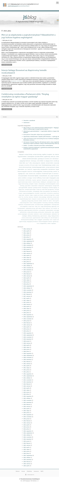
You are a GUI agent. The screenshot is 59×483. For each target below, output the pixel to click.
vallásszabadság (42, 183)
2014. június (26, 235)
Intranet (23, 471)
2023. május (26, 410)
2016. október (26, 288)
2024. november (27, 437)
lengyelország (21, 210)
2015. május (26, 257)
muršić (51, 219)
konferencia (48, 208)
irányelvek (34, 180)
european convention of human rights (28, 165)
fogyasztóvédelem (22, 156)
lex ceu (38, 223)
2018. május (26, 308)
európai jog (38, 189)
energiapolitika (44, 169)
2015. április (26, 255)
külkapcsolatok (41, 185)
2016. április (26, 278)
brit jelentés (37, 193)
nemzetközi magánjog (52, 187)
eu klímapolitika (42, 210)
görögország (24, 200)
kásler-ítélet (22, 163)
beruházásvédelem (21, 208)
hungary (31, 195)
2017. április (26, 298)
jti (29, 17)
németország (50, 202)
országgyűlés (39, 219)
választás (43, 163)
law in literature (54, 208)
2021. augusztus (27, 374)
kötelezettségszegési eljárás (38, 167)
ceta (49, 175)
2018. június (26, 310)
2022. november (27, 400)
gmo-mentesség (54, 191)
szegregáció (53, 223)
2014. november (27, 245)
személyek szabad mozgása (30, 189)
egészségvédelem (47, 204)
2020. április (26, 345)
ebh (49, 217)
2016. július (26, 284)
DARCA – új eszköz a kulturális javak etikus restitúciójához (38, 145)
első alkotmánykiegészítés (50, 183)
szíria (39, 206)
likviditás (40, 200)
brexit (40, 165)
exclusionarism (50, 193)
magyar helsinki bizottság (23, 183)
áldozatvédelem (34, 185)
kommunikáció (30, 214)
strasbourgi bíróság (48, 171)
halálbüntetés (49, 197)
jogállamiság (47, 156)
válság (36, 206)
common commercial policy (27, 217)
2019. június (26, 329)
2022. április (26, 388)
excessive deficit (43, 193)
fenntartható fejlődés (33, 175)
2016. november (27, 290)
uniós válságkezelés (24, 206)
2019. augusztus (27, 333)
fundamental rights (46, 173)
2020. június (26, 349)
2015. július (26, 261)
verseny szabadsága (42, 197)
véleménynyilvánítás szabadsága (27, 219)
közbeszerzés (20, 204)
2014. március (26, 229)
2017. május (26, 300)
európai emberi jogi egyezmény (47, 189)
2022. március (26, 386)
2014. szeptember (27, 241)
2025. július (26, 453)
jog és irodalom (39, 208)
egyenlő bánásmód (36, 217)
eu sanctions (55, 173)
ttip (53, 154)
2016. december (27, 292)
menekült (44, 200)
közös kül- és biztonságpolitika (34, 171)
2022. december (27, 402)
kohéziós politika (48, 212)
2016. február (26, 274)
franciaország (45, 202)
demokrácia (55, 158)
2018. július (26, 312)
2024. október (26, 435)
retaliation (27, 195)
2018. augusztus (27, 314)
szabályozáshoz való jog (30, 208)
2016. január (26, 271)
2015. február (26, 251)
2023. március (26, 406)
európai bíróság (28, 154)
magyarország (36, 169)
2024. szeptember (27, 433)
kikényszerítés (44, 180)
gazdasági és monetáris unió (45, 158)
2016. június (26, 282)
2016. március (26, 276)
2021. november (27, 380)
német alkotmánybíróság (25, 167)
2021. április (26, 365)
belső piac (53, 156)
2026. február (26, 461)
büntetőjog (22, 185)
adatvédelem (21, 169)
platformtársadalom (47, 214)
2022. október (26, 398)
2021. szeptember (27, 376)
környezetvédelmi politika (29, 204)
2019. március (26, 325)
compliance (38, 173)
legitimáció (39, 180)
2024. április (26, 425)
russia (27, 173)
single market (21, 195)
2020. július (26, 351)
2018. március (26, 304)
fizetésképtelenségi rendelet (49, 165)
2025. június (26, 451)
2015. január (26, 249)
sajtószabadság (46, 219)
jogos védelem (28, 185)
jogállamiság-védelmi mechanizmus (31, 210)
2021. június (26, 369)
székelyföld (57, 212)
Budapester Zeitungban (16, 81)
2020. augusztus (27, 353)
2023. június (26, 412)
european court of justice (38, 195)
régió (53, 212)
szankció (55, 171)
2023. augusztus (27, 414)
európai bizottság (37, 154)
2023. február (26, 404)
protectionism (56, 193)
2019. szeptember (27, 335)
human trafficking (37, 177)
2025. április (26, 447)
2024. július (26, 429)
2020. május (26, 347)
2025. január (26, 441)
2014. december (27, 247)
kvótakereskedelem (49, 210)
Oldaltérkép (29, 471)
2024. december (27, 439)
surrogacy (29, 177)
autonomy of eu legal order (49, 195)
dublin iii (50, 200)
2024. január (26, 418)
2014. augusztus (27, 239)
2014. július (26, 237)
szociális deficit (51, 180)
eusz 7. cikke (29, 163)
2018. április (26, 306)
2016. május (26, 280)
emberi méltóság (44, 217)
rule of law (26, 197)
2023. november (27, 416)
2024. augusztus (27, 431)
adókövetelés (54, 214)
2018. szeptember (27, 316)
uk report (20, 193)
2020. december (27, 359)
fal (47, 200)
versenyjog (33, 160)
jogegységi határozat (25, 160)
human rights (45, 177)
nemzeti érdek (49, 163)
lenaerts (31, 202)
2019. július (26, 331)
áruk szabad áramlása (39, 204)
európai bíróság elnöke (24, 202)
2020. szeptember (27, 355)
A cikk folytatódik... (6, 64)
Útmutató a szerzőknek (29, 120)
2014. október (26, 243)
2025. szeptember (27, 455)
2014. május (26, 233)
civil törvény (28, 180)
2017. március (26, 296)
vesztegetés (31, 183)
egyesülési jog (55, 221)
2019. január (26, 320)
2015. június (26, 259)
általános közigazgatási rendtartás (45, 221)
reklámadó (36, 197)
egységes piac (21, 173)
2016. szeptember (27, 286)
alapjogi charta (21, 189)
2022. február (26, 384)
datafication (36, 214)
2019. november (27, 337)
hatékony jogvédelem (37, 202)
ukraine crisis (32, 173)
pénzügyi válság (30, 200)
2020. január (26, 341)
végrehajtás (30, 187)
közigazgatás (52, 177)
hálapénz (36, 183)
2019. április (26, 327)
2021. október (26, 378)
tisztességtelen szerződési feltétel (35, 156)
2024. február (26, 420)
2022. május (26, 390)
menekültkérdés (43, 175)
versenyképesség (36, 191)
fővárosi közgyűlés (22, 171)
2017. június (26, 302)
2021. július (26, 372)
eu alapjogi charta (48, 160)
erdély (43, 208)
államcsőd (36, 200)
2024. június (26, 427)
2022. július (26, 394)
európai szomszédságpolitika (28, 193)
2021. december (27, 382)
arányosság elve (36, 163)
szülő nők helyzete (54, 217)
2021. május (26, 367)
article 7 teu (20, 197)
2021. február (26, 361)
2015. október (26, 265)
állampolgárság (45, 187)
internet (41, 214)
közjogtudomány (43, 223)
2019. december (27, 339)
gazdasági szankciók (37, 187)
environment (21, 180)
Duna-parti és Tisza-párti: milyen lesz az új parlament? (37, 134)
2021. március (26, 363)
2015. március (26, 253)
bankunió (29, 169)
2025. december (27, 459)
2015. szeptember (27, 263)
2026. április (26, 465)
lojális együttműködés (23, 187)
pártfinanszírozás (23, 212)
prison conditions (22, 177)
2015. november (27, 267)
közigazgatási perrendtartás (32, 221)
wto (26, 169)
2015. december (27, 269)
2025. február (26, 443)
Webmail (18, 471)
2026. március (26, 463)
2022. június (26, 392)
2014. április (26, 231)
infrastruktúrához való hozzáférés (25, 191)
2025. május (26, 449)
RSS (42, 471)
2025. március (26, 445)
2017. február (26, 294)
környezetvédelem (22, 175)
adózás (41, 191)
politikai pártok (41, 212)
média (35, 219)
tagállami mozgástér (47, 154)
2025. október (26, 457)
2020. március (26, 343)
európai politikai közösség (32, 212)
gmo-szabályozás (46, 191)
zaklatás (49, 223)
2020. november (27, 357)
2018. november (27, 318)
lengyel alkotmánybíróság (46, 206)
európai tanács (31, 206)
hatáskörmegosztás (48, 185)
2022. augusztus (27, 396)
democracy (31, 197)
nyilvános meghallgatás (22, 214)
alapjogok (21, 154)
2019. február (26, 323)
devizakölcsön (51, 169)
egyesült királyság (22, 221)
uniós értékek (40, 160)
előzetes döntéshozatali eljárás (29, 158)
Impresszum (26, 122)
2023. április (26, 408)
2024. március (26, 423)
